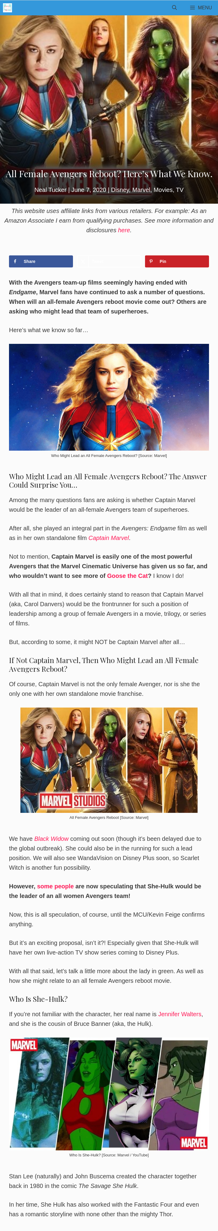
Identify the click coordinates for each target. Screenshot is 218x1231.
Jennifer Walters (179, 1014)
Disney (120, 190)
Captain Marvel (109, 538)
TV (180, 190)
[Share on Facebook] (41, 261)
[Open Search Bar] (174, 7)
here (124, 230)
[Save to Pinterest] (177, 261)
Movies (163, 190)
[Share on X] (109, 261)
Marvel (141, 190)
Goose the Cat (127, 575)
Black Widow (51, 838)
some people (55, 886)
